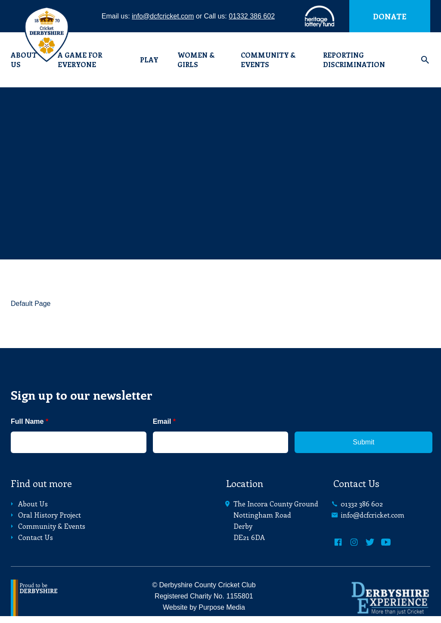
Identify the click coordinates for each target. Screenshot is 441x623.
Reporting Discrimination (354, 59)
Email (164, 421)
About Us (28, 503)
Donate (390, 16)
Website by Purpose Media (204, 607)
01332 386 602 (252, 16)
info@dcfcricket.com (163, 16)
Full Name (29, 421)
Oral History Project (45, 514)
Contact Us (31, 537)
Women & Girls (195, 59)
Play (149, 59)
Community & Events (268, 59)
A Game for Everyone (80, 59)
